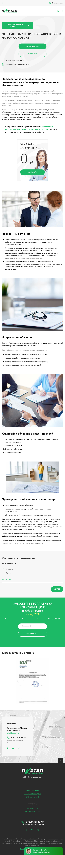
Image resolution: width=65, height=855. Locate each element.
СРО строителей (32, 790)
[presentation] (18, 681)
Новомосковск (57, 3)
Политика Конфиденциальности (31, 639)
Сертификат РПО (32, 808)
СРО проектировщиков (32, 794)
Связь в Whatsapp (32, 46)
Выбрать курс (33, 54)
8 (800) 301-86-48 (58, 10)
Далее (57, 589)
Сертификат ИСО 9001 (32, 811)
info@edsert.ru (13, 733)
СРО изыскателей (32, 797)
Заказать (32, 172)
